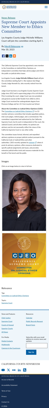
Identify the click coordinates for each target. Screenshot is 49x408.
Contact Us (5, 402)
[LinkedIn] (19, 370)
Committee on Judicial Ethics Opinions (15, 296)
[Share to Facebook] (3, 55)
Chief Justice (6, 318)
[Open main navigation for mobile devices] (46, 7)
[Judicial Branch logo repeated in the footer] (24, 376)
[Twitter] (8, 370)
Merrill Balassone (13, 46)
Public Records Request (34, 321)
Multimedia (6, 345)
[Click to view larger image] (24, 230)
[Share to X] (7, 55)
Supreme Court (7, 303)
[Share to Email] (14, 55)
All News (5, 332)
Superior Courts (7, 328)
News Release (8, 18)
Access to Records (8, 380)
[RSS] (24, 370)
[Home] (22, 7)
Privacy (4, 396)
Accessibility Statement (9, 385)
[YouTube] (3, 370)
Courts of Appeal (8, 325)
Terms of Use (6, 391)
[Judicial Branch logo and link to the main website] (24, 2)
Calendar (29, 318)
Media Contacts (7, 341)
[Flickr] (13, 370)
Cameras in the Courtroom (11, 348)
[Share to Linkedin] (10, 55)
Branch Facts (30, 325)
